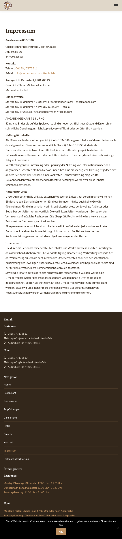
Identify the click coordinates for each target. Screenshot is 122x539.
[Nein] (117, 528)
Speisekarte (10, 401)
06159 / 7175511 (26, 68)
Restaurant (10, 392)
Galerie (8, 434)
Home (7, 384)
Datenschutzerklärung (16, 458)
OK (61, 531)
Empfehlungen (12, 409)
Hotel (7, 425)
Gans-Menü (10, 417)
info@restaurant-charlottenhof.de (35, 73)
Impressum (10, 450)
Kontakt (8, 442)
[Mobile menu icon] (116, 5)
